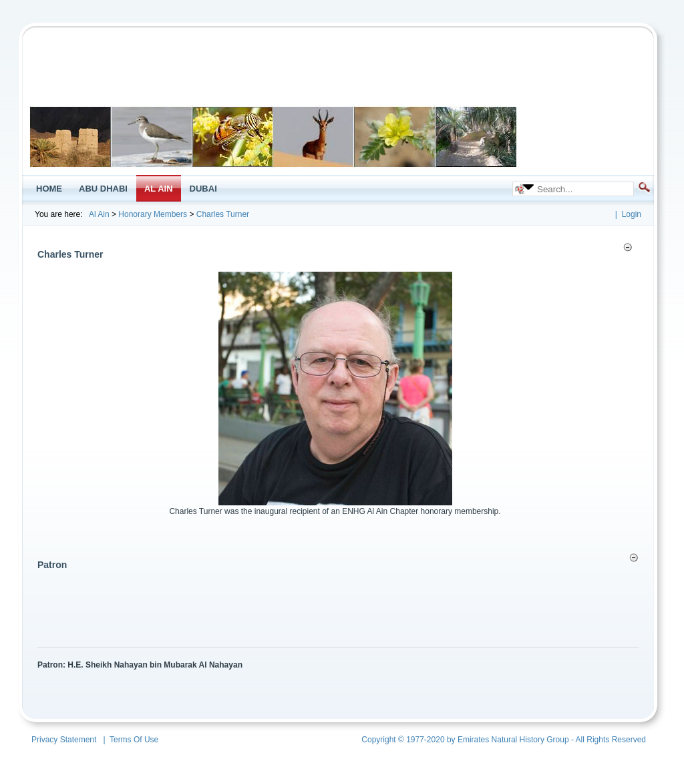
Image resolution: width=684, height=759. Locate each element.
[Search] (580, 189)
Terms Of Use (134, 739)
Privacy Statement (63, 739)
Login (631, 214)
